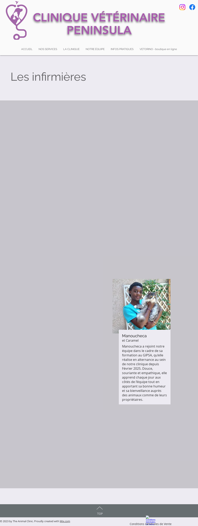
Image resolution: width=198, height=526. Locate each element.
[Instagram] (182, 7)
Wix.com (65, 521)
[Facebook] (192, 7)
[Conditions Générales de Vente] (150, 520)
